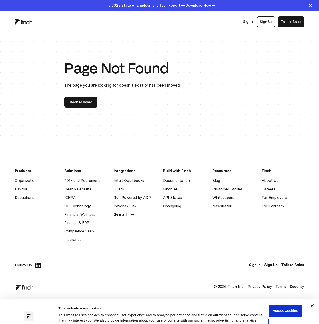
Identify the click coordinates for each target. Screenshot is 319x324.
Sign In (248, 21)
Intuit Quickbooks (129, 180)
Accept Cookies (285, 288)
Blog (216, 180)
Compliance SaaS (79, 231)
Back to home (81, 102)
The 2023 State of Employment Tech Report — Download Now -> (159, 5)
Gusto (119, 189)
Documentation (176, 180)
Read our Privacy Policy (94, 303)
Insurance (72, 239)
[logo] (23, 22)
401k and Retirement (82, 180)
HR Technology (77, 206)
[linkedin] (38, 265)
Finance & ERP (76, 222)
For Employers (274, 197)
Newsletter (222, 206)
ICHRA (70, 197)
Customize (285, 302)
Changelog (172, 206)
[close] (310, 5)
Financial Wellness (79, 214)
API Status (172, 197)
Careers (268, 189)
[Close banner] (312, 283)
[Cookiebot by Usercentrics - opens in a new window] (28, 315)
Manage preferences (74, 315)
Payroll (21, 189)
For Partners (273, 206)
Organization (26, 180)
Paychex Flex (125, 206)
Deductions (24, 197)
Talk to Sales (291, 22)
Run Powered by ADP (132, 197)
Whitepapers (223, 197)
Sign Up (266, 22)
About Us (270, 180)
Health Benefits (77, 189)
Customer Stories (227, 189)
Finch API (171, 189)
